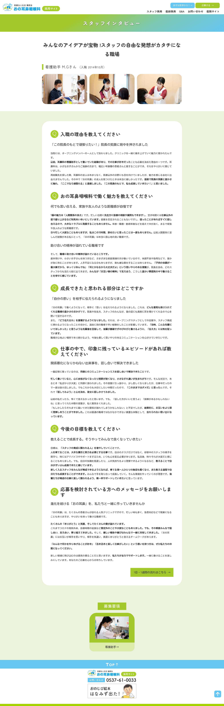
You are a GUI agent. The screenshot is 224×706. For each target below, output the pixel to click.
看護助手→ (112, 647)
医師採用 (171, 11)
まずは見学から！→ (182, 5)
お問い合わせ (195, 11)
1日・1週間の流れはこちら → (152, 572)
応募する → (208, 5)
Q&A (181, 11)
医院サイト (213, 11)
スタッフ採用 (154, 11)
